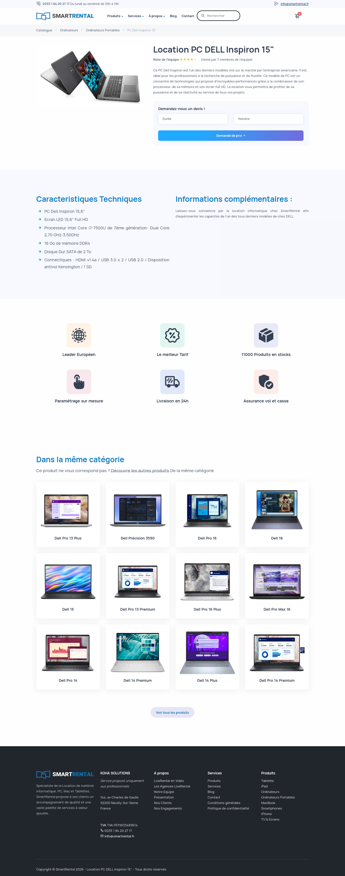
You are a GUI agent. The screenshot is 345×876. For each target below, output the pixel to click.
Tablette (267, 780)
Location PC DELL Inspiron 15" (213, 49)
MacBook (268, 803)
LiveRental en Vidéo (169, 780)
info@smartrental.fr (295, 4)
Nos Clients (163, 803)
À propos (155, 16)
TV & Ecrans (270, 819)
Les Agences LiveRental (172, 786)
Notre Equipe (164, 791)
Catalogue (44, 30)
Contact (188, 16)
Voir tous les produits (172, 712)
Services (134, 16)
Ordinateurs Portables (103, 30)
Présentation (164, 797)
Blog (173, 16)
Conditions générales (224, 803)
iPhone (266, 814)
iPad (264, 786)
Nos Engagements (168, 808)
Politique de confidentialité (228, 808)
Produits (113, 16)
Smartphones (271, 808)
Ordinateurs (69, 30)
